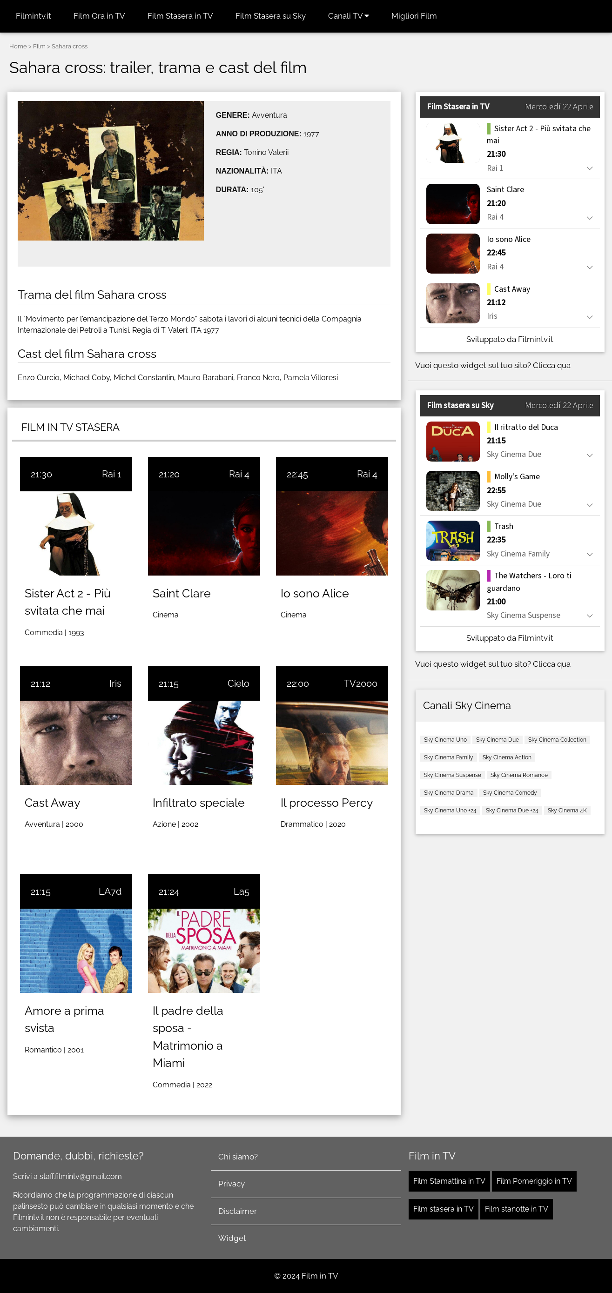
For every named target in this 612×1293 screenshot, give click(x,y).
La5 (241, 891)
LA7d (110, 891)
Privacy (231, 1183)
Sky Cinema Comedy (510, 793)
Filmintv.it (33, 15)
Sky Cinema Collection (557, 740)
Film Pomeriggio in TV (534, 1181)
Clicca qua (552, 365)
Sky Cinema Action (507, 757)
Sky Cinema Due (497, 740)
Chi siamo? (238, 1156)
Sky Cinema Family (448, 757)
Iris (115, 683)
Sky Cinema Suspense (452, 775)
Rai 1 (111, 474)
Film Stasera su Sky (270, 15)
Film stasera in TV (443, 1209)
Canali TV (348, 15)
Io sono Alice (315, 593)
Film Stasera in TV (180, 15)
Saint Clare (182, 593)
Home (18, 46)
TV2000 (360, 683)
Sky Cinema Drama (449, 793)
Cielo (238, 683)
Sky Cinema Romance (519, 775)
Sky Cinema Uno (445, 740)
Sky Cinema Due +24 (512, 810)
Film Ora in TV (99, 15)
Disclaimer (237, 1211)
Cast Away (53, 803)
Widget (232, 1238)
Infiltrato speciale (199, 803)
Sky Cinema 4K (567, 810)
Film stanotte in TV (516, 1209)
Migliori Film (414, 15)
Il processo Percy (327, 803)
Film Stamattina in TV (449, 1181)
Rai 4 (239, 474)
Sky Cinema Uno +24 (450, 810)
